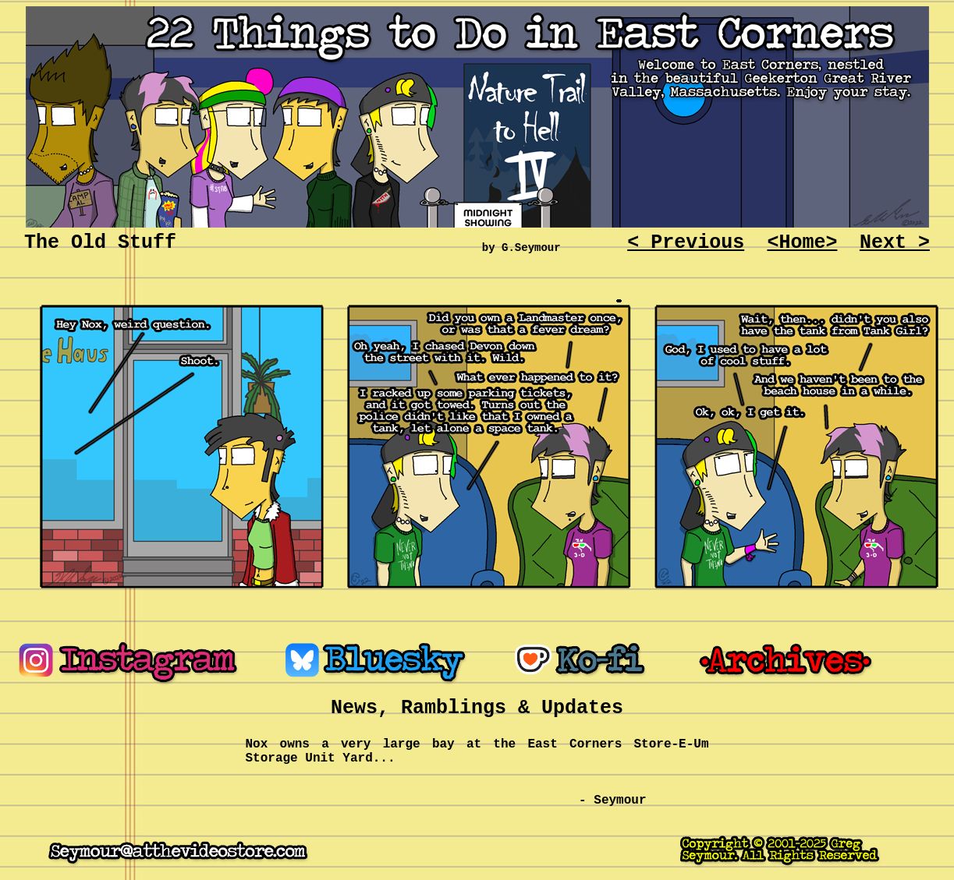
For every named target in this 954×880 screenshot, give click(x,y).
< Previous (685, 242)
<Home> (802, 242)
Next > (895, 242)
